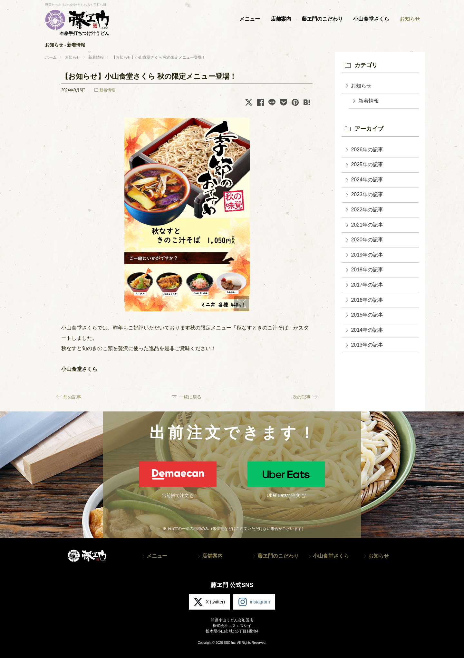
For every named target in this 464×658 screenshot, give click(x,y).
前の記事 (72, 397)
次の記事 (302, 397)
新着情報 (107, 90)
